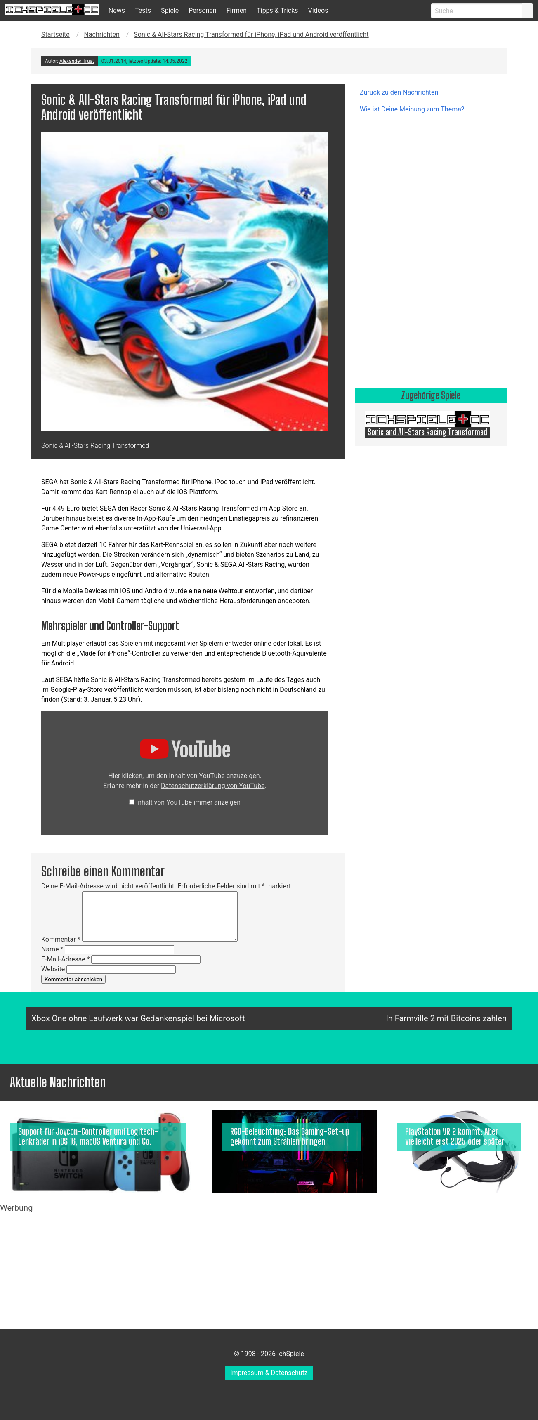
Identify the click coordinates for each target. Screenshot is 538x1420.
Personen (202, 10)
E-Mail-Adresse (65, 959)
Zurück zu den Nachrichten (399, 92)
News (117, 10)
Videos (318, 10)
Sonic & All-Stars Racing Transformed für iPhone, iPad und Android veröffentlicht (251, 34)
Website (53, 969)
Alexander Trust (76, 61)
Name (52, 949)
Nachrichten (101, 34)
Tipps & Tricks (277, 10)
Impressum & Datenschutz (269, 1373)
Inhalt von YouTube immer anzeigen (188, 802)
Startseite (55, 34)
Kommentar (60, 939)
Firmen (237, 10)
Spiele (170, 10)
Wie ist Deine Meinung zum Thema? (412, 109)
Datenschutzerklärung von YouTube (212, 786)
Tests (143, 10)
